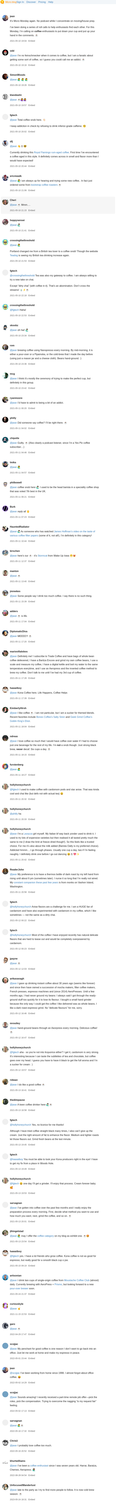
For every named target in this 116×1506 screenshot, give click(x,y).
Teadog (14, 255)
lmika (13, 462)
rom (12, 345)
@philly (14, 813)
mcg (12, 374)
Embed (31, 41)
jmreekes (15, 591)
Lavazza (28, 833)
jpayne (14, 958)
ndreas (14, 736)
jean (12, 16)
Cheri (13, 200)
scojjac (14, 1344)
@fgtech (14, 310)
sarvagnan (16, 1203)
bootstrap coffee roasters (44, 185)
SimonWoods (17, 75)
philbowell (16, 482)
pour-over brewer (19, 1288)
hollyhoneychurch (20, 785)
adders (14, 611)
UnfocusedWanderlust (22, 1485)
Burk (12, 506)
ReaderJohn (17, 869)
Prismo (58, 1284)
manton (14, 571)
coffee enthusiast (39, 1465)
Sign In (20, 2)
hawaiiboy (15, 688)
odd (12, 51)
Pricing (42, 2)
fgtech (13, 115)
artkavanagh (17, 978)
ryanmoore (16, 398)
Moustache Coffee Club (76, 1280)
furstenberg (16, 764)
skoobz (14, 325)
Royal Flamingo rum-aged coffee (51, 152)
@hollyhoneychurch (20, 906)
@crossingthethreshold (22, 275)
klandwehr (16, 95)
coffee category (45, 1236)
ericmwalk (15, 176)
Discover (31, 2)
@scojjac (15, 1373)
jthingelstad (16, 1231)
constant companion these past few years (36, 882)
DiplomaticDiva (18, 631)
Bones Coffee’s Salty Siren (50, 717)
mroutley (15, 1023)
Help (50, 2)
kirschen (15, 551)
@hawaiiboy (16, 1159)
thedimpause (17, 1100)
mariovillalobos (18, 651)
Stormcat (42, 555)
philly (13, 418)
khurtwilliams (17, 1461)
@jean (13, 55)
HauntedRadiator (19, 526)
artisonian (15, 1275)
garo (12, 1324)
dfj (11, 141)
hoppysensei (17, 220)
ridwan (14, 1080)
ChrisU (14, 1441)
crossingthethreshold (22, 240)
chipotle (14, 438)
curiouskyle (16, 1304)
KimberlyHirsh (18, 708)
